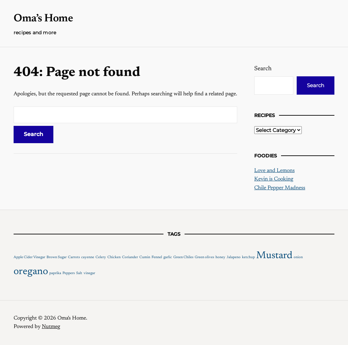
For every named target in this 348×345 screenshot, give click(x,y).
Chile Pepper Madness (279, 188)
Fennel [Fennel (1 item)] (157, 257)
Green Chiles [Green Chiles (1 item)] (183, 257)
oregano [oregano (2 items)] (31, 272)
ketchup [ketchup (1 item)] (248, 257)
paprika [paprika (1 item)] (55, 273)
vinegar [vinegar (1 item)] (89, 273)
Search (263, 69)
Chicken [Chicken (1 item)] (114, 257)
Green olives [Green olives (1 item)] (204, 257)
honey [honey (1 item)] (220, 257)
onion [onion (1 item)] (298, 257)
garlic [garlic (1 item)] (167, 257)
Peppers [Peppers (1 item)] (69, 273)
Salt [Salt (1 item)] (79, 273)
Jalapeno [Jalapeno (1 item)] (234, 257)
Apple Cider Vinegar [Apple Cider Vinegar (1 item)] (29, 257)
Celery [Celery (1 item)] (100, 257)
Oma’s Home (43, 18)
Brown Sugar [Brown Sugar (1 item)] (57, 257)
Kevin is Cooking (273, 179)
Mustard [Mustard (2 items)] (274, 256)
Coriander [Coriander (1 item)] (130, 257)
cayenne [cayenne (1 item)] (87, 257)
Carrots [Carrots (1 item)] (74, 257)
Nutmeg (51, 326)
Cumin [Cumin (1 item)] (144, 257)
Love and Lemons (274, 170)
